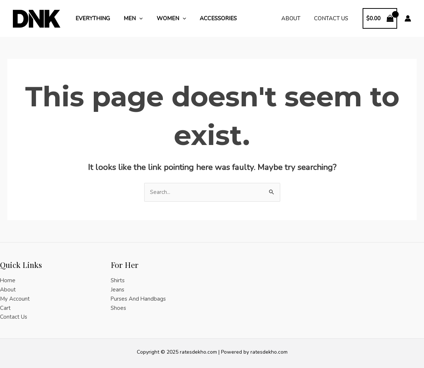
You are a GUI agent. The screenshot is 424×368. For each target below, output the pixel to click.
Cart (5, 308)
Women (164, 18)
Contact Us (333, 18)
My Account (15, 298)
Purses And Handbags (139, 298)
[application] (135, 18)
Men (129, 18)
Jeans (117, 289)
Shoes (118, 308)
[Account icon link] (408, 18)
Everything (91, 18)
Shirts (118, 280)
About (294, 18)
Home (8, 280)
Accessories (208, 18)
